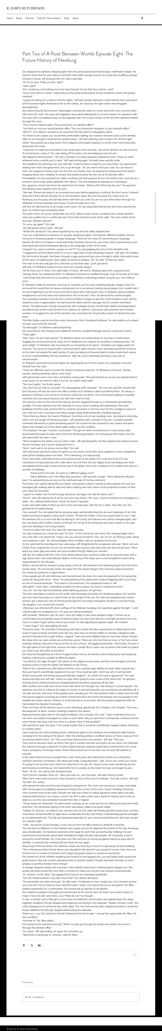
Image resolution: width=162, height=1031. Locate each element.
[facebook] (142, 18)
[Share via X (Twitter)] (31, 945)
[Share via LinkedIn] (39, 945)
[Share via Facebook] (23, 945)
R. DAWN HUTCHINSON (26, 8)
